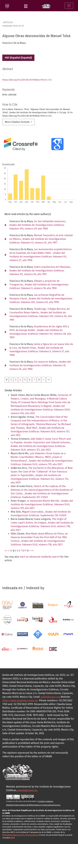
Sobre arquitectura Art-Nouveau (52, 266)
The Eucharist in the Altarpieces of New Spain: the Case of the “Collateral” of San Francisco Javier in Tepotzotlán (42, 472)
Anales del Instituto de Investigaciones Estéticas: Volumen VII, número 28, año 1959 (40, 334)
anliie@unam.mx (50, 696)
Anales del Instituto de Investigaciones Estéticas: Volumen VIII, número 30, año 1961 (40, 316)
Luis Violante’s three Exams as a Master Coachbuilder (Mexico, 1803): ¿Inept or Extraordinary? (38, 457)
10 (27, 550)
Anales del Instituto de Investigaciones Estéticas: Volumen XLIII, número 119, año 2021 (42, 504)
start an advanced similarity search (40, 556)
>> (49, 379)
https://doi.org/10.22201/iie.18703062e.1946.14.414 (27, 80)
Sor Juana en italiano (46, 361)
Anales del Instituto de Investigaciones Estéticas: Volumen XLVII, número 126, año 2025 (40, 410)
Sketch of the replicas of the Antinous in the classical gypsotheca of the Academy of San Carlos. (42, 490)
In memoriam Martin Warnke (43, 500)
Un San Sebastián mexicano (50, 221)
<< (6, 550)
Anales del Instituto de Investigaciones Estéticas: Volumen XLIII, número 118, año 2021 (42, 526)
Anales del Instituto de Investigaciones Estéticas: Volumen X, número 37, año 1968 (39, 351)
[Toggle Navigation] (69, 6)
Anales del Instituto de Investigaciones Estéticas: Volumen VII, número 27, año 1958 (38, 256)
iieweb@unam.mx (27, 790)
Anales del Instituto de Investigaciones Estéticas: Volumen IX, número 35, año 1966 (40, 365)
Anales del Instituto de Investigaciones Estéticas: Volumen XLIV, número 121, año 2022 (40, 431)
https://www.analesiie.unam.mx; (20, 700)
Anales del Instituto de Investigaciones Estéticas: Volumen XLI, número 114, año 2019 (40, 479)
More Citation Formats (17, 122)
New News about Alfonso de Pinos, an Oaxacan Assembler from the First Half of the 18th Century (39, 537)
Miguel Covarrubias (33, 511)
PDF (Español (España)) (18, 57)
